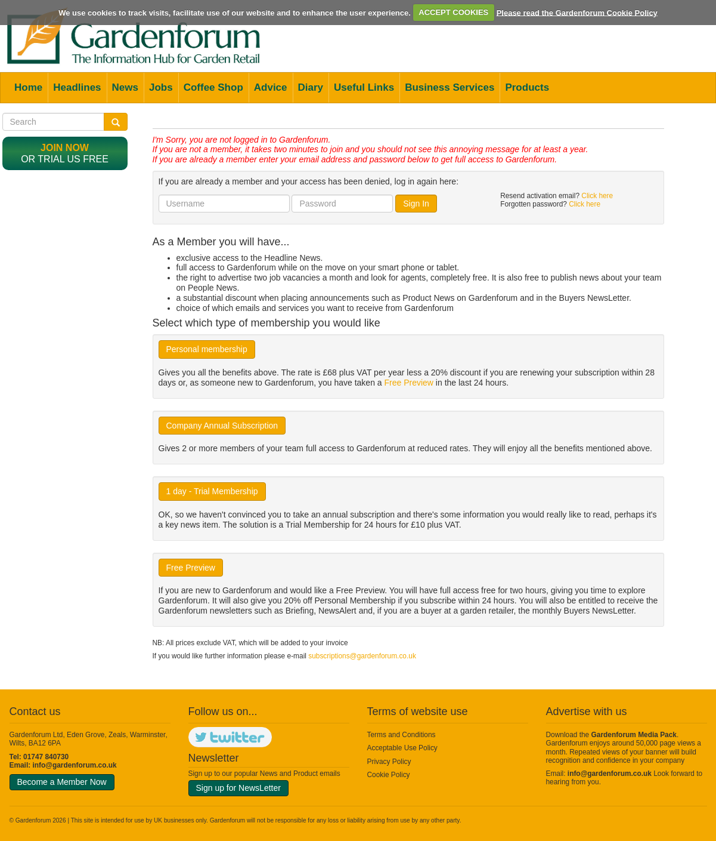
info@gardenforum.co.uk (75, 765)
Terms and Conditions (401, 735)
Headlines (77, 87)
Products (527, 87)
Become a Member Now (62, 782)
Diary (311, 87)
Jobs (161, 87)
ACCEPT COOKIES (453, 12)
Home (28, 87)
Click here (597, 196)
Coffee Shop (213, 87)
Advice (270, 87)
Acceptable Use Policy (402, 748)
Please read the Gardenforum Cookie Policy (577, 12)
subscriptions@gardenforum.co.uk (362, 656)
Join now (65, 148)
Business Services (449, 87)
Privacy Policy (389, 761)
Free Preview (409, 382)
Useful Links (364, 87)
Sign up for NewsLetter (238, 788)
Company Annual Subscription (222, 425)
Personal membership (206, 349)
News (125, 87)
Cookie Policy (388, 775)
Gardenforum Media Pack (634, 735)
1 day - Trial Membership (212, 491)
